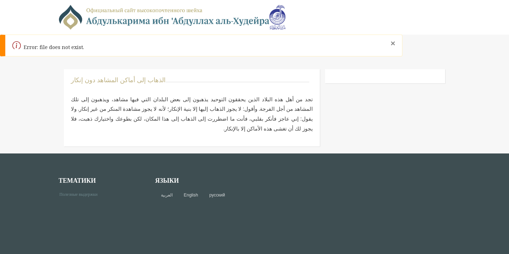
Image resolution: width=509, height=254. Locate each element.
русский (217, 195)
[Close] (392, 43)
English (191, 195)
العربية (167, 195)
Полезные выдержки (81, 194)
